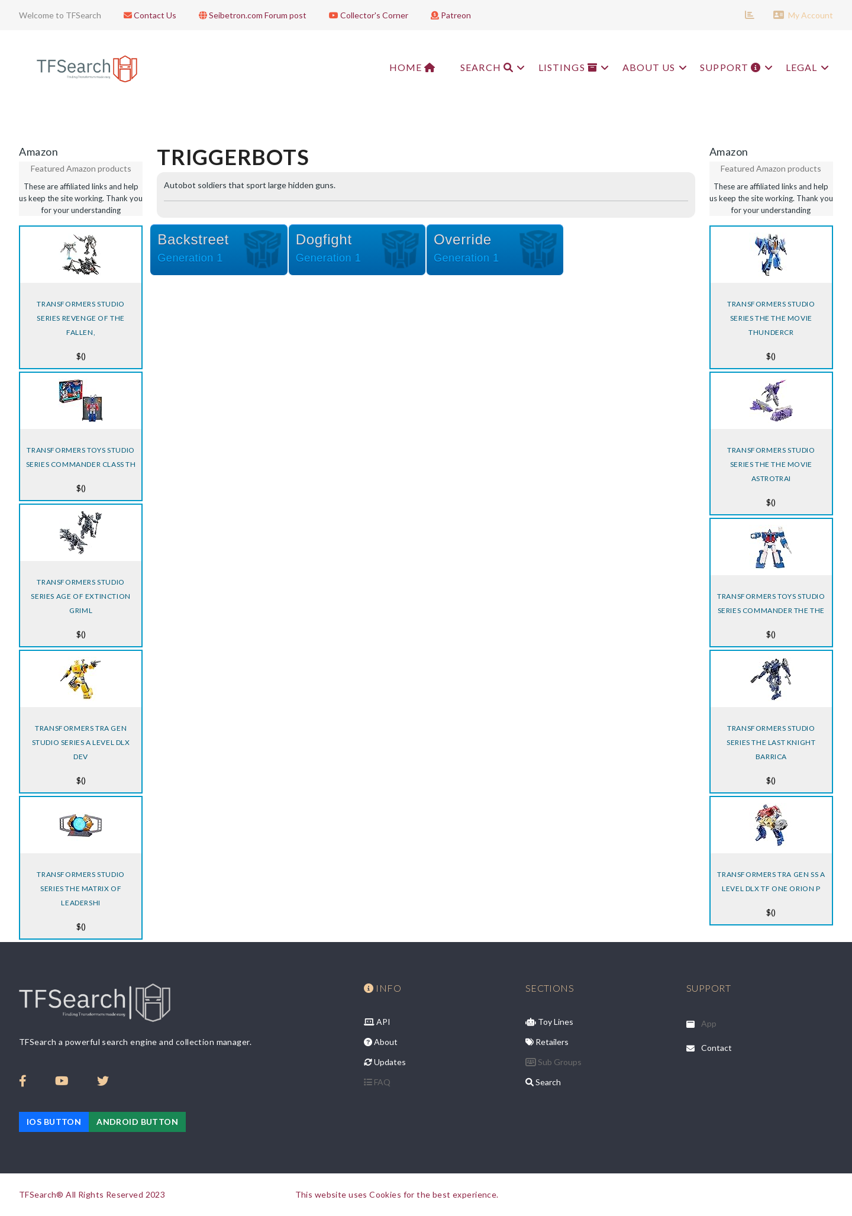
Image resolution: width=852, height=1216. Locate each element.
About (381, 1042)
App (709, 1023)
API (377, 1022)
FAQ (377, 1082)
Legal (806, 67)
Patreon (448, 15)
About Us (649, 67)
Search (483, 67)
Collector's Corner (365, 15)
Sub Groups (553, 1062)
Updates (385, 1062)
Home (398, 67)
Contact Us (147, 15)
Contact (716, 1048)
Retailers (547, 1042)
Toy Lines (549, 1022)
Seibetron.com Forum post (249, 15)
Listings (566, 67)
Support (733, 67)
